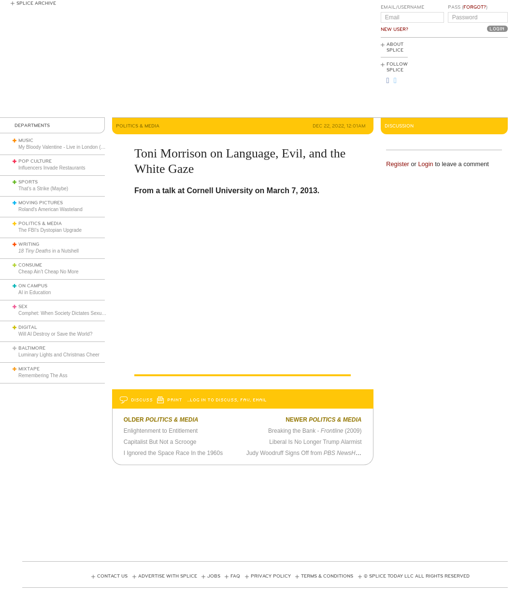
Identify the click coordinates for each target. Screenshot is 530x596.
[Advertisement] (464, 78)
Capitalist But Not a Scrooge (160, 442)
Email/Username (402, 7)
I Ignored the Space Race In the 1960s (173, 453)
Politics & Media (40, 224)
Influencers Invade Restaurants (51, 167)
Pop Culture (35, 161)
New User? (394, 29)
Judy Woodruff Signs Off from (305, 453)
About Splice (395, 47)
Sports (28, 182)
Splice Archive (36, 3)
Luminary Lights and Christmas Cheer (59, 354)
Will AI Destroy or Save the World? (55, 334)
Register (397, 164)
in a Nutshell (48, 251)
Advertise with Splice (167, 576)
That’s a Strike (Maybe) (43, 188)
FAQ (235, 576)
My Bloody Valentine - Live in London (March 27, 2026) (77, 147)
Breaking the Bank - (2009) (314, 430)
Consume (30, 265)
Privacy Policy (271, 576)
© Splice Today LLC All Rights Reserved (417, 576)
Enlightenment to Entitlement (161, 430)
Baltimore (31, 348)
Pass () (467, 7)
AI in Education (34, 292)
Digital (27, 327)
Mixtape (29, 369)
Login (425, 164)
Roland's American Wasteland (50, 209)
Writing (28, 244)
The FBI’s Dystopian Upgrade (50, 230)
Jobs (213, 576)
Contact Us (112, 576)
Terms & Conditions (327, 576)
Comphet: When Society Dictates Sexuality (64, 313)
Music (25, 140)
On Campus (32, 286)
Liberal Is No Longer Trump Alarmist (315, 442)
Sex (23, 307)
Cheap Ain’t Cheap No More (48, 271)
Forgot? (474, 7)
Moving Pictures (40, 203)
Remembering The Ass (43, 375)
